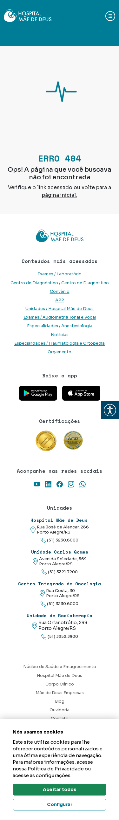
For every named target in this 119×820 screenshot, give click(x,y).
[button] (110, 410)
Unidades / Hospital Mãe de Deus (59, 308)
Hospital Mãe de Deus (59, 675)
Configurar (59, 804)
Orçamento (59, 352)
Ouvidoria (59, 710)
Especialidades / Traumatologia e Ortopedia (59, 343)
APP (59, 300)
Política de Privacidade (56, 769)
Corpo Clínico (59, 684)
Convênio (59, 291)
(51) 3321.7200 (60, 572)
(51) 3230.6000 (59, 540)
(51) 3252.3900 (59, 636)
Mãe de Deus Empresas (60, 692)
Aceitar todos (59, 789)
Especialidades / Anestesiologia (59, 325)
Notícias (60, 334)
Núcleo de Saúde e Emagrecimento (59, 666)
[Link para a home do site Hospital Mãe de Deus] (59, 236)
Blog (59, 701)
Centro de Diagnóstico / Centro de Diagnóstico (59, 283)
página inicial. (59, 195)
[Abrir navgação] (110, 16)
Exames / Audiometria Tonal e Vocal (59, 317)
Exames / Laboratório (59, 274)
